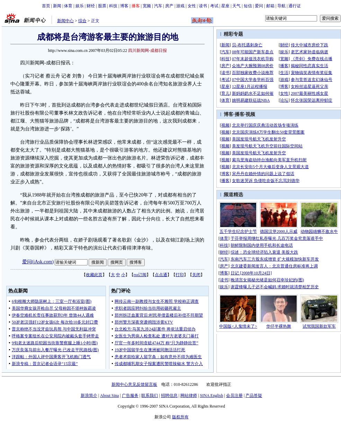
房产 (169, 5)
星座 (225, 5)
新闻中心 (65, 20)
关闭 (196, 274)
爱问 (259, 5)
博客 (124, 5)
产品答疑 (253, 395)
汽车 (158, 5)
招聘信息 (169, 395)
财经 (91, 5)
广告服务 (130, 395)
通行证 (294, 5)
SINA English (211, 395)
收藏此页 (94, 274)
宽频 (147, 5)
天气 (236, 5)
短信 (248, 5)
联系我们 (149, 395)
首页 (46, 5)
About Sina (109, 395)
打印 (180, 274)
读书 (203, 5)
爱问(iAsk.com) (38, 261)
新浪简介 (89, 395)
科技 (113, 5)
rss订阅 (140, 274)
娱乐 (79, 5)
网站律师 (188, 395)
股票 (102, 5)
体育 (68, 5)
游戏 (180, 5)
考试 (214, 5)
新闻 (57, 5)
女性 (192, 5)
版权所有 (180, 417)
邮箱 (270, 5)
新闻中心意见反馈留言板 (134, 384)
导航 (281, 5)
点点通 (161, 274)
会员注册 (234, 395)
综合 (82, 20)
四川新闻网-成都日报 (147, 50)
